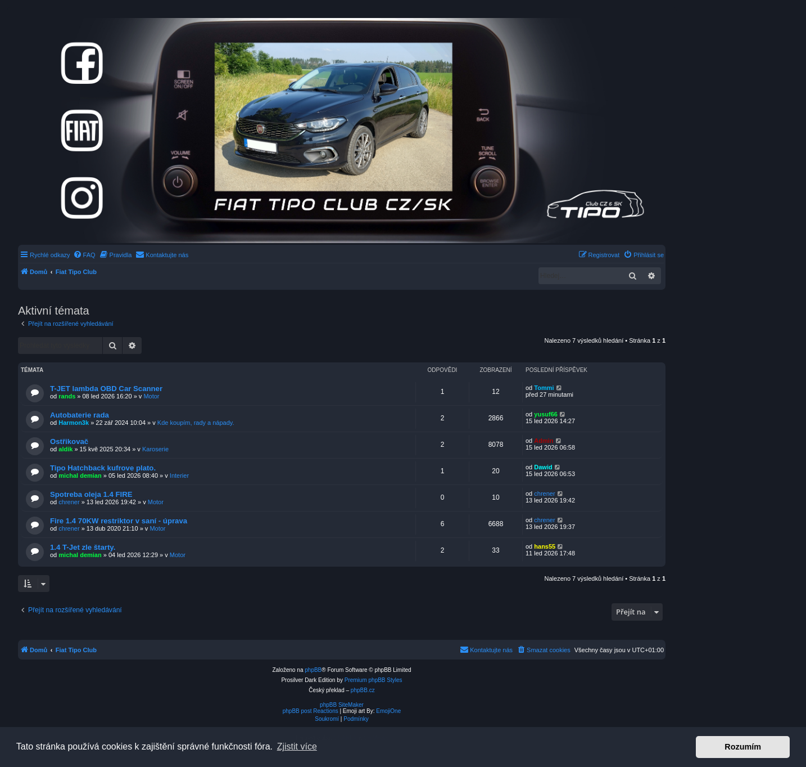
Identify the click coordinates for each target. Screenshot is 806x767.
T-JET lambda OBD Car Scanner (106, 388)
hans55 (544, 546)
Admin (543, 440)
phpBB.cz (363, 690)
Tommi (544, 387)
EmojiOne (388, 711)
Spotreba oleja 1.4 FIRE (91, 494)
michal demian (79, 475)
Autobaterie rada (79, 415)
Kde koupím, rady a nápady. (195, 422)
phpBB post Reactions (310, 711)
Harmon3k (73, 422)
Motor (151, 396)
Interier (179, 475)
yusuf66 (546, 414)
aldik (65, 449)
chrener (68, 502)
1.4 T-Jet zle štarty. (82, 547)
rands (66, 396)
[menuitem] (84, 255)
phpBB (313, 670)
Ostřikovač (69, 441)
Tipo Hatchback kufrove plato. (103, 468)
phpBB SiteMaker (342, 705)
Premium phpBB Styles (373, 680)
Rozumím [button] (743, 746)
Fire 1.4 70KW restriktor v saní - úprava (118, 521)
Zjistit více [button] (297, 746)
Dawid (543, 467)
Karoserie (155, 449)
